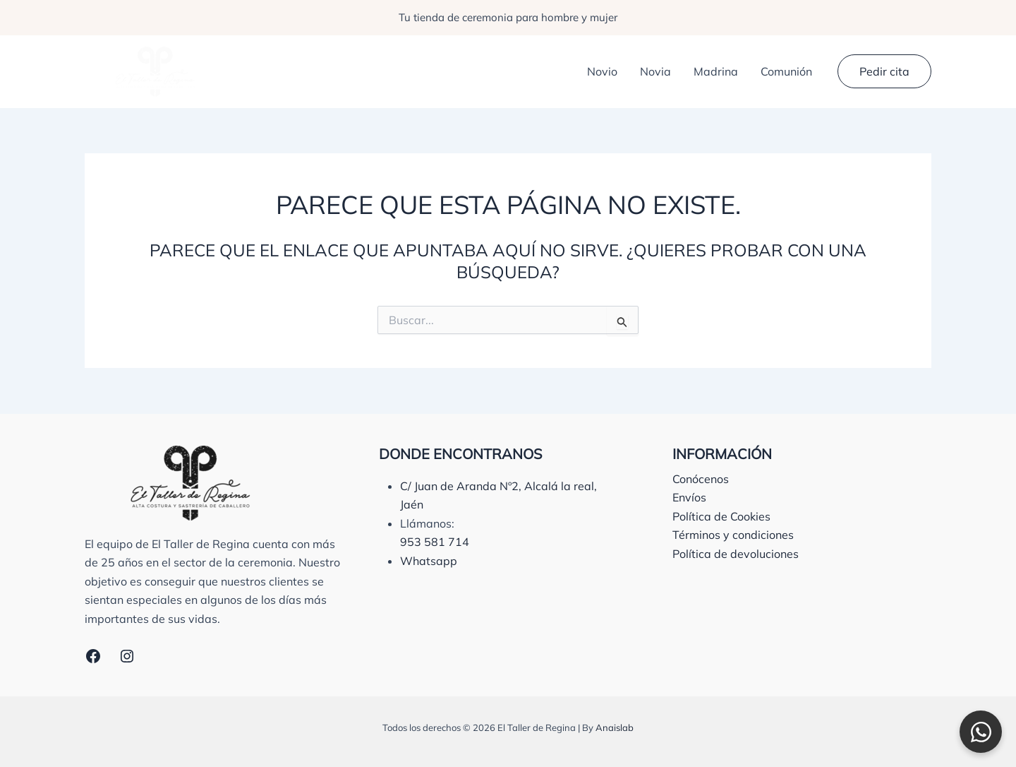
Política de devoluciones (735, 554)
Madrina (716, 71)
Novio (602, 71)
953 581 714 (434, 542)
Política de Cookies (721, 516)
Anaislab (614, 727)
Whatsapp (428, 561)
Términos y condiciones (733, 535)
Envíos (689, 497)
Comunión (786, 71)
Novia (655, 71)
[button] (884, 71)
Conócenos (700, 479)
